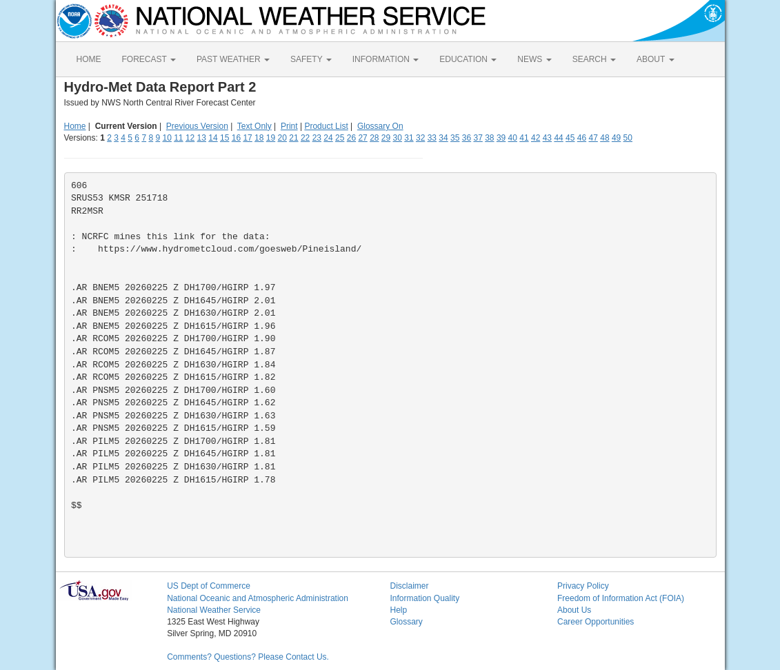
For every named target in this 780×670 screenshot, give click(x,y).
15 (224, 138)
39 (501, 138)
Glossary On (380, 126)
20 (282, 138)
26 (351, 138)
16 (236, 138)
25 (339, 138)
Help (398, 610)
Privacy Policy (583, 586)
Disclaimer (409, 586)
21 (293, 138)
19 (270, 138)
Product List (326, 126)
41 (523, 138)
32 (420, 138)
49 (616, 138)
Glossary (406, 622)
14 (212, 138)
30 (397, 138)
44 (558, 138)
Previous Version (197, 126)
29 (385, 138)
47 (593, 138)
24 (327, 138)
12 (190, 138)
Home (75, 126)
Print (289, 126)
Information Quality (424, 598)
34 (443, 138)
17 (247, 138)
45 (570, 138)
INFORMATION (385, 59)
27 (362, 138)
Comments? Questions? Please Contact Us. (248, 657)
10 (166, 138)
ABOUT (655, 59)
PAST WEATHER (233, 59)
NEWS (534, 59)
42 (535, 138)
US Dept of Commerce (208, 586)
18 (258, 138)
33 (432, 138)
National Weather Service (214, 610)
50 (627, 138)
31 (408, 138)
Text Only (254, 126)
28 (374, 138)
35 (454, 138)
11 (178, 138)
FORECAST (149, 59)
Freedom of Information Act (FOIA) (620, 598)
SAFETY (311, 59)
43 (547, 138)
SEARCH (594, 59)
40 (512, 138)
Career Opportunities (595, 622)
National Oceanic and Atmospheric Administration (257, 598)
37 (477, 138)
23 (316, 138)
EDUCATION (468, 59)
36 (466, 138)
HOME (89, 59)
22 (305, 138)
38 (489, 138)
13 (201, 138)
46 (581, 138)
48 (604, 138)
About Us (574, 610)
